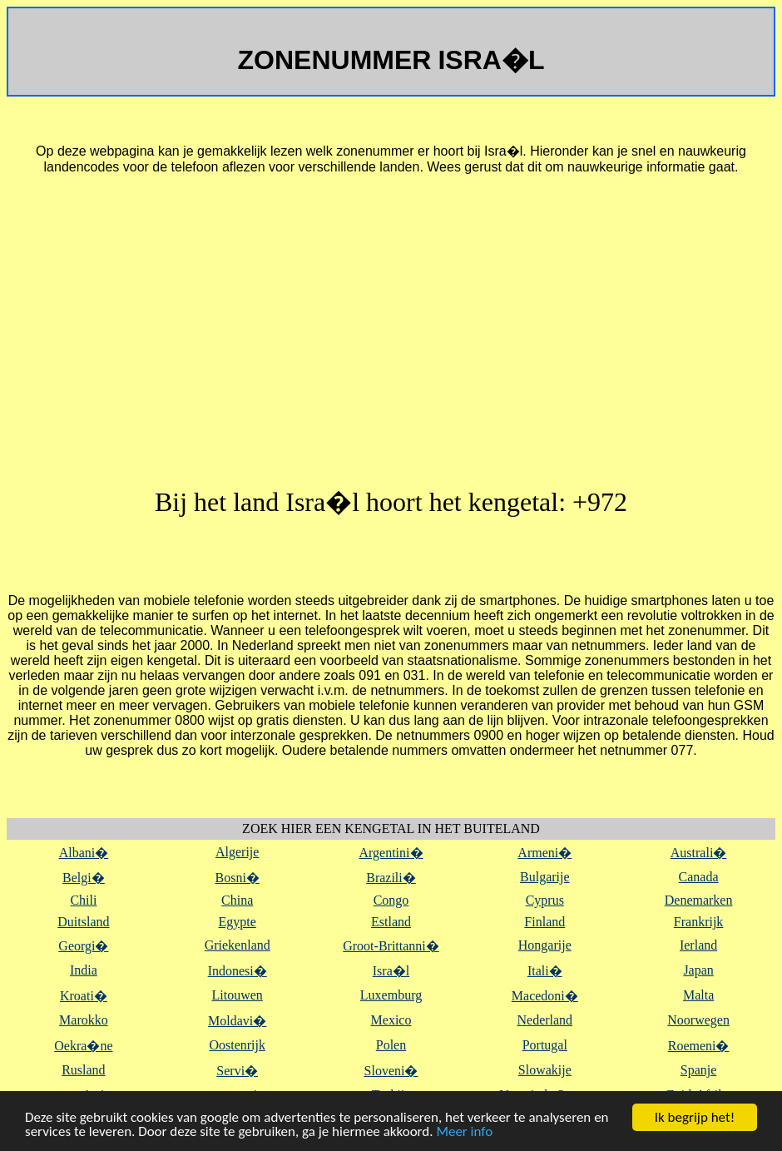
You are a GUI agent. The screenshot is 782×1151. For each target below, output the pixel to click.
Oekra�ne (83, 1046)
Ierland (698, 945)
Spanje (699, 1070)
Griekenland (237, 945)
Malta (698, 995)
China (237, 900)
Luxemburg (391, 995)
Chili (83, 900)
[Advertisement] (391, 336)
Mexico (391, 1020)
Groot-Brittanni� (391, 946)
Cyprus (545, 900)
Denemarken (699, 900)
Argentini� (391, 853)
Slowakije (545, 1070)
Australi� (699, 853)
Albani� (84, 853)
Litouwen (237, 995)
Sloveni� (391, 1071)
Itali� (544, 971)
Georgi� (83, 946)
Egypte (237, 922)
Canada (699, 877)
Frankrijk (699, 922)
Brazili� (391, 878)
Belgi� (83, 878)
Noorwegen (698, 1020)
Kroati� (83, 996)
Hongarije (545, 945)
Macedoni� (545, 996)
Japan (698, 970)
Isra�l (391, 971)
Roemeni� (699, 1046)
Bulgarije (545, 877)
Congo (391, 900)
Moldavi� (237, 1021)
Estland (391, 922)
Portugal (544, 1045)
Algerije (237, 852)
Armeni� (544, 853)
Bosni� (237, 878)
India (83, 970)
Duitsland (83, 922)
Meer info (464, 1132)
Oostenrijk (237, 1045)
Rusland (83, 1070)
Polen (391, 1045)
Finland (544, 922)
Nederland (544, 1020)
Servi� (237, 1071)
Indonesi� (237, 971)
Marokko (83, 1020)
